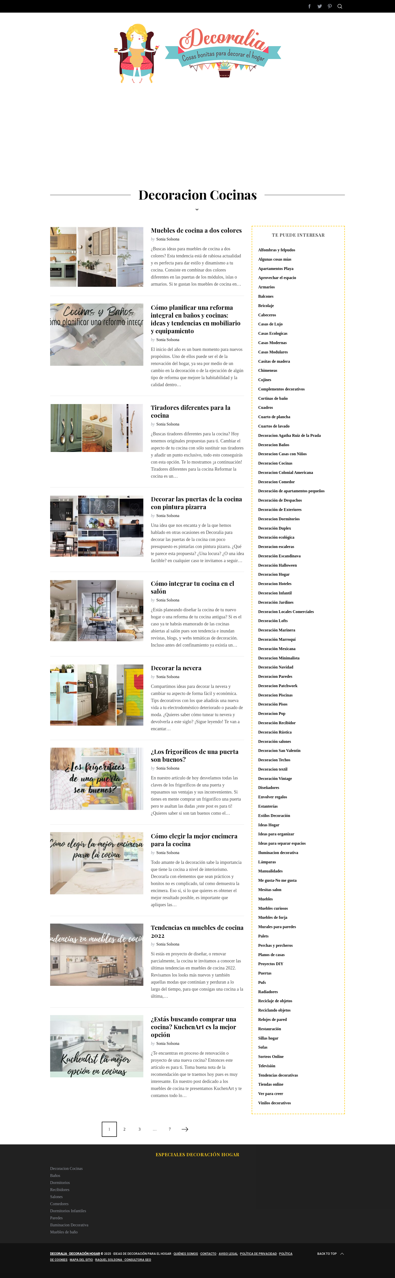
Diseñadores (268, 787)
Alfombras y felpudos (276, 250)
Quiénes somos (186, 1254)
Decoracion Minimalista (279, 658)
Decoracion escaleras (276, 546)
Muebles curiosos (273, 908)
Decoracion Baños (273, 445)
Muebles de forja (272, 917)
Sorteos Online (271, 1056)
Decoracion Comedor (276, 482)
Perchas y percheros (275, 945)
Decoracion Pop (271, 713)
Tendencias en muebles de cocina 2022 (197, 931)
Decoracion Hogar (274, 574)
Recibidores (59, 1190)
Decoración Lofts (273, 621)
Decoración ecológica (276, 537)
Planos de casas (271, 955)
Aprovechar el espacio (277, 278)
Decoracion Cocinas (275, 463)
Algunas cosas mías (274, 259)
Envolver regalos (272, 797)
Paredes (56, 1218)
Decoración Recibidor (277, 723)
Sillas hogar (268, 1038)
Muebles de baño (64, 1232)
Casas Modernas (272, 343)
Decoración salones (274, 741)
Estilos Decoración (274, 815)
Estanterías (268, 806)
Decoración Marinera (276, 630)
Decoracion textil (272, 769)
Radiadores (268, 992)
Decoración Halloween (277, 565)
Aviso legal (228, 1254)
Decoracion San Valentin (279, 750)
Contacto (208, 1254)
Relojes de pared (272, 1019)
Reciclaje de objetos (275, 1001)
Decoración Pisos (272, 704)
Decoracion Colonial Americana (285, 472)
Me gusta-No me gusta (277, 880)
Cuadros (265, 407)
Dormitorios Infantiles (68, 1211)
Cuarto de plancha (274, 417)
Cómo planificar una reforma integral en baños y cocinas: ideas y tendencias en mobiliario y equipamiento (196, 319)
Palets (263, 936)
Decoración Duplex (274, 528)
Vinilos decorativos (274, 1103)
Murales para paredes (277, 927)
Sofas (262, 1047)
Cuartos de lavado (273, 426)
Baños (55, 1175)
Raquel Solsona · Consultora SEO (123, 1260)
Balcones (265, 296)
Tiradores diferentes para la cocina (191, 411)
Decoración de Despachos (280, 500)
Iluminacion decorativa (278, 852)
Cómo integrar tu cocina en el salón (192, 587)
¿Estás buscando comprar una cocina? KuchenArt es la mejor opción (193, 1027)
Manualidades (270, 871)
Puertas (264, 973)
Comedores (59, 1204)
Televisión (266, 1066)
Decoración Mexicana (276, 649)
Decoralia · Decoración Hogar (75, 1254)
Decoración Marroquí (277, 639)
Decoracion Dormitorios (279, 519)
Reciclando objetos (274, 1010)
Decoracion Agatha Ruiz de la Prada (289, 435)
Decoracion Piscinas (275, 695)
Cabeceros (267, 315)
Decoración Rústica (275, 732)
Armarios (266, 287)
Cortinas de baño (273, 398)
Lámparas (267, 862)
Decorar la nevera (176, 668)
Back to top (331, 1254)
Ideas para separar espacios (282, 843)
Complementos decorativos (281, 389)
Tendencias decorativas (278, 1075)
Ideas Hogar (268, 825)
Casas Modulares (273, 352)
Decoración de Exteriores (280, 509)
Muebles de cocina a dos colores (196, 230)
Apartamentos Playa (275, 268)
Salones (56, 1197)
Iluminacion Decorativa (69, 1225)
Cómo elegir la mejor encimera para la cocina (194, 840)
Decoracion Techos (274, 760)
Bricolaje (266, 305)
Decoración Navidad (275, 667)
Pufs (262, 982)
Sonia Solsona (167, 239)
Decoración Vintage (275, 778)
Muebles (265, 899)
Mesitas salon (269, 890)
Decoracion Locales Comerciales (286, 612)
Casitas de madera (274, 361)
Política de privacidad (258, 1254)
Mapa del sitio (81, 1260)
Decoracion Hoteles (274, 584)
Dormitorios (60, 1182)
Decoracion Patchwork (278, 686)
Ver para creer (270, 1093)
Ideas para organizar (276, 834)
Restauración (269, 1029)
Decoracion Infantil (275, 593)
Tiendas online (270, 1084)
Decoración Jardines (275, 602)
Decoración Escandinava (279, 556)
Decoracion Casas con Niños (282, 454)
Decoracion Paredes (275, 676)
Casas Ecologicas (272, 333)
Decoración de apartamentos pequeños (291, 491)
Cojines (264, 380)
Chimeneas (267, 370)
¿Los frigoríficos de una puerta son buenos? (195, 755)
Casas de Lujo (270, 324)
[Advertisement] (197, 121)
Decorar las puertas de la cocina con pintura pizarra (196, 503)
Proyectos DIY (270, 964)
